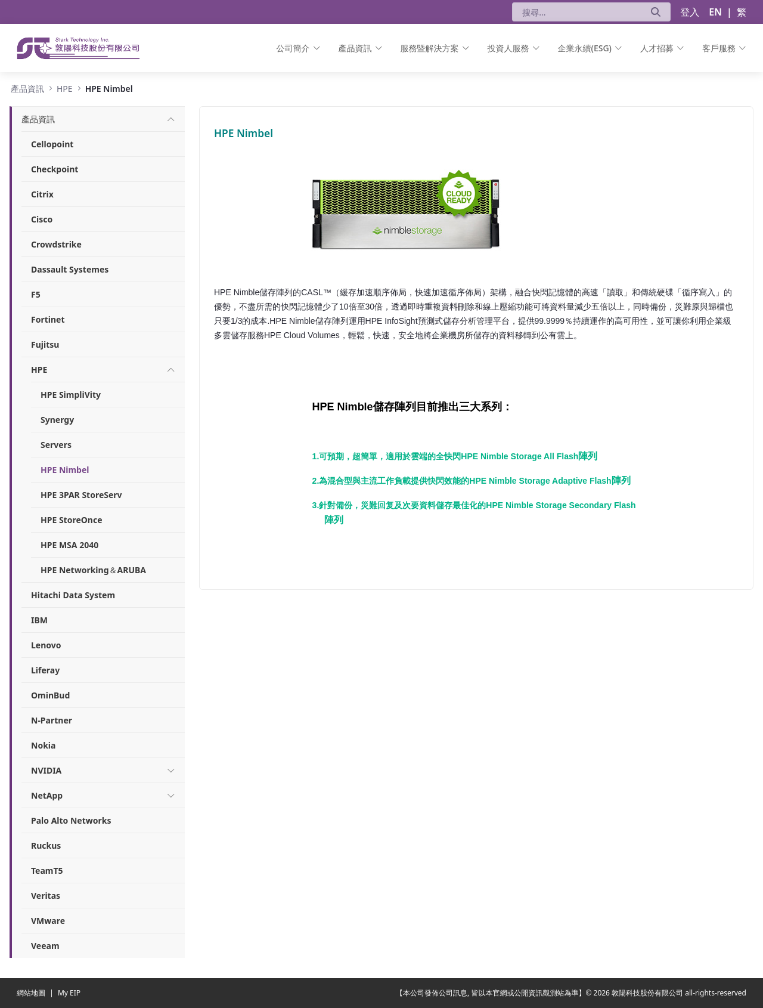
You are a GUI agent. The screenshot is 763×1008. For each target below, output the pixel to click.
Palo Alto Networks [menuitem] (71, 820)
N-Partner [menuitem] (51, 720)
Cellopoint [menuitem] (52, 144)
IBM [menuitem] (39, 620)
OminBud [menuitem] (50, 695)
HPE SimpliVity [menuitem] (71, 394)
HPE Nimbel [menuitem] (65, 469)
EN (715, 11)
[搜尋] (576, 11)
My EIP (69, 993)
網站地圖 (32, 993)
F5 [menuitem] (36, 294)
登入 (689, 11)
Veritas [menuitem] (45, 895)
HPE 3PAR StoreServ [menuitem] (81, 494)
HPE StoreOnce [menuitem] (72, 519)
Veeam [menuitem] (45, 945)
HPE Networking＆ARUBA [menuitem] (93, 570)
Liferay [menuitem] (45, 670)
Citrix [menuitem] (42, 194)
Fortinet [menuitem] (48, 319)
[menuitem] (299, 48)
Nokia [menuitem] (43, 745)
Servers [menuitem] (56, 444)
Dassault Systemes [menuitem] (69, 269)
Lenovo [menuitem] (46, 645)
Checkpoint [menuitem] (54, 169)
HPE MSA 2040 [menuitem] (69, 545)
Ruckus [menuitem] (46, 845)
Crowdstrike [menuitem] (56, 244)
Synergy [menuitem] (57, 419)
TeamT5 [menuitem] (47, 870)
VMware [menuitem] (48, 920)
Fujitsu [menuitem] (45, 344)
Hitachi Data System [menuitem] (73, 595)
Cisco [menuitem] (41, 219)
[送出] (655, 11)
